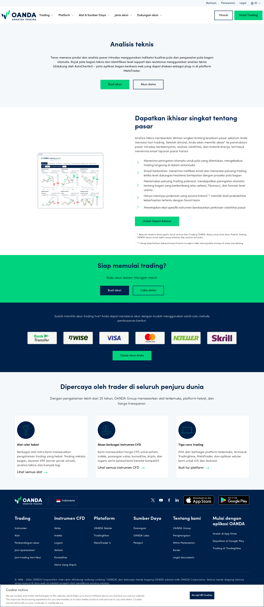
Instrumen (21, 528)
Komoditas (60, 558)
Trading (46, 15)
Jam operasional (25, 550)
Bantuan (211, 3)
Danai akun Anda (132, 355)
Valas (57, 528)
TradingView (101, 536)
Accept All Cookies (202, 595)
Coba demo (148, 290)
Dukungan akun (150, 15)
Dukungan (139, 528)
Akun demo (148, 84)
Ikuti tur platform (193, 468)
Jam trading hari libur (28, 558)
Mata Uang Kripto (65, 565)
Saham (58, 550)
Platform (66, 15)
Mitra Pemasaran (184, 543)
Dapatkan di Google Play (228, 541)
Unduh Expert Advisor (157, 221)
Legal (243, 3)
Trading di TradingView (227, 548)
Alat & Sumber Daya (94, 15)
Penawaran (228, 3)
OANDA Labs (141, 536)
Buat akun (115, 84)
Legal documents (183, 558)
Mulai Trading (248, 15)
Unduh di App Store (225, 534)
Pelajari (138, 543)
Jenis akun (124, 15)
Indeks (58, 536)
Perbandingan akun (27, 543)
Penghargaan (181, 536)
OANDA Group (182, 528)
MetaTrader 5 (102, 543)
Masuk (223, 15)
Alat (17, 536)
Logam (58, 543)
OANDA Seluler (103, 528)
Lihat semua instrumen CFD (121, 468)
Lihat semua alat (32, 472)
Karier (176, 550)
